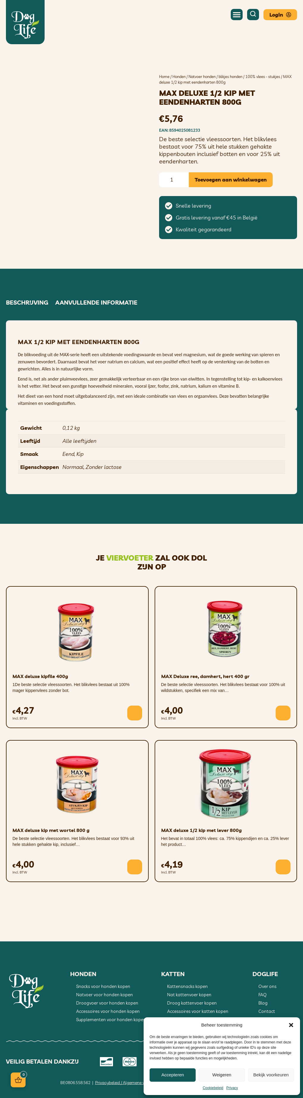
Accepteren (172, 1074)
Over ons (267, 986)
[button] (291, 1025)
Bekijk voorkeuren (271, 1074)
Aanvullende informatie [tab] (96, 302)
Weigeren (221, 1074)
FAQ (262, 994)
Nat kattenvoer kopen (189, 994)
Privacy (232, 1088)
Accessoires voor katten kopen (197, 1011)
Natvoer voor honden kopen (104, 994)
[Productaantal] (174, 179)
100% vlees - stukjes (262, 76)
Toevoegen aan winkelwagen (231, 179)
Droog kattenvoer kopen (192, 1003)
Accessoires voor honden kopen (108, 1011)
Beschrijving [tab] (27, 302)
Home (164, 76)
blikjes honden (230, 76)
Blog (263, 1003)
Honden (179, 76)
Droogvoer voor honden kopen (107, 1003)
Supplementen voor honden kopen (111, 1019)
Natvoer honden (202, 76)
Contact (266, 1011)
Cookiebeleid (213, 1088)
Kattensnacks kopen (187, 986)
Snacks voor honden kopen (103, 986)
